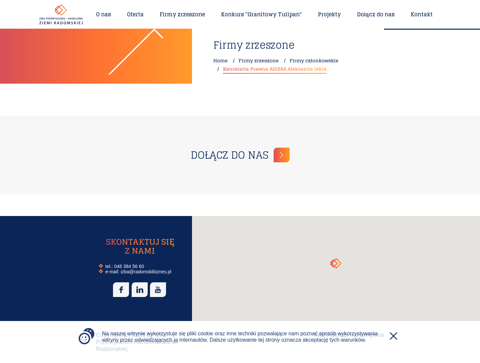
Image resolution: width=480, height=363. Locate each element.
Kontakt (422, 14)
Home (220, 60)
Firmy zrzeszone (182, 14)
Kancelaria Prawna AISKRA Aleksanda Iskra (275, 69)
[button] (336, 263)
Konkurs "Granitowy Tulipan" (261, 14)
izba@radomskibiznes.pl (146, 271)
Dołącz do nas (376, 14)
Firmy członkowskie (314, 60)
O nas (103, 14)
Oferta (135, 14)
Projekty (329, 14)
